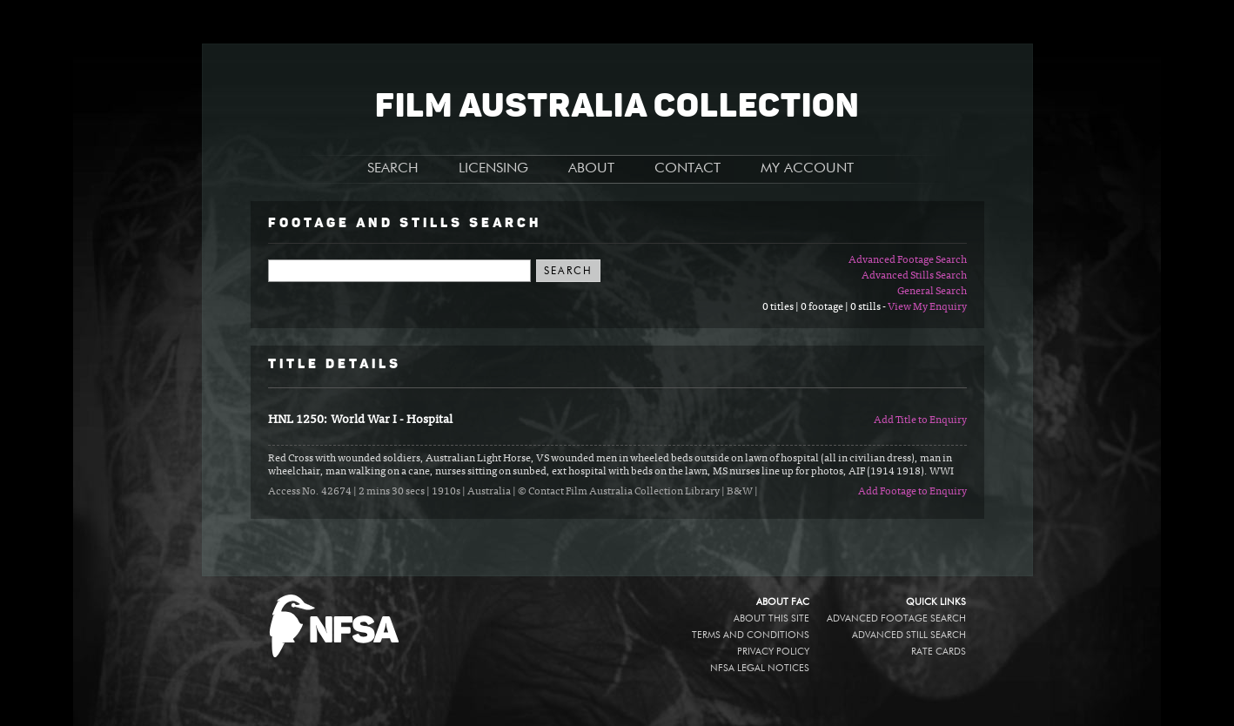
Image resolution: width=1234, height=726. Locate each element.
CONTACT (687, 169)
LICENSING (493, 169)
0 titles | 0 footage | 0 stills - (825, 307)
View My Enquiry (927, 307)
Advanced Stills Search (914, 276)
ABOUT (591, 169)
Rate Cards (938, 651)
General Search (932, 291)
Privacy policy (773, 651)
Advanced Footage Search (907, 260)
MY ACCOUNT (807, 169)
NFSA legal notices (759, 668)
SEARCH (393, 169)
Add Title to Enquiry (920, 420)
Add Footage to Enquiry (912, 492)
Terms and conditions (750, 635)
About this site (771, 618)
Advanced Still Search (909, 635)
